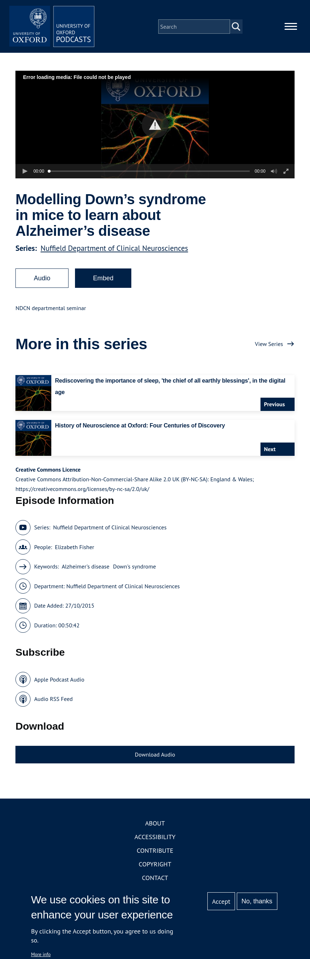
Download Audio (155, 754)
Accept (221, 901)
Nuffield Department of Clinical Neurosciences (114, 248)
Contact (155, 878)
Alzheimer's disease (85, 567)
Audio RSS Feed (53, 699)
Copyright (155, 865)
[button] (155, 125)
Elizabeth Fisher (74, 547)
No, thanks (256, 901)
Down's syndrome (134, 567)
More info (41, 954)
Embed (103, 278)
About (155, 824)
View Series (269, 344)
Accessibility (155, 837)
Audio (42, 278)
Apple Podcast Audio (59, 679)
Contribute (155, 851)
